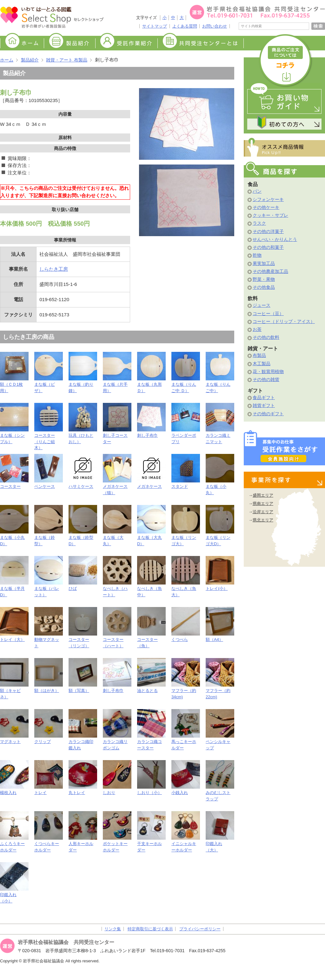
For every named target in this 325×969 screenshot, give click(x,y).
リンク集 (112, 929)
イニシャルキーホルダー (185, 831)
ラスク (259, 223)
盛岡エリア (263, 495)
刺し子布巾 (151, 420)
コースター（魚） (151, 627)
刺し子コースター (117, 423)
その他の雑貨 (266, 379)
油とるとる (151, 675)
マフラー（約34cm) (185, 678)
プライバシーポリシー (200, 929)
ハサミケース (83, 471)
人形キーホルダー (83, 831)
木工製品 (261, 363)
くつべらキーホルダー (48, 831)
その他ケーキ (266, 207)
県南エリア (263, 503)
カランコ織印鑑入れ (83, 729)
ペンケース (48, 471)
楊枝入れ (14, 777)
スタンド (185, 471)
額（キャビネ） (14, 678)
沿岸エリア (263, 511)
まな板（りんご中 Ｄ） (185, 372)
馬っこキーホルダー (185, 729)
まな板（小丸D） (14, 525)
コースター (14, 471)
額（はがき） (48, 675)
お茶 (257, 329)
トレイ (48, 777)
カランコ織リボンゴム (117, 729)
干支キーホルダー (151, 831)
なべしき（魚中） (151, 576)
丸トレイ (83, 777)
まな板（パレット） (48, 576)
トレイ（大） (14, 624)
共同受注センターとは (200, 43)
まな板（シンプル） (14, 423)
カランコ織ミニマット (220, 423)
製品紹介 (69, 43)
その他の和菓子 (268, 247)
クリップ (48, 726)
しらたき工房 (53, 269)
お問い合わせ (214, 26)
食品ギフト (264, 397)
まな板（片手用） (117, 372)
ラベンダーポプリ (185, 423)
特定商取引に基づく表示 (150, 929)
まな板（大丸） (117, 525)
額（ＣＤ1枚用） (14, 372)
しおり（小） (151, 777)
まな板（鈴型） (48, 525)
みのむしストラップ (220, 780)
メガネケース (151, 471)
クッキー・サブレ (270, 215)
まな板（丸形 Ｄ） (151, 372)
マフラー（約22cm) (220, 678)
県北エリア (263, 520)
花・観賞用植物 (268, 371)
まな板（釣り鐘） (83, 372)
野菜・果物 (264, 279)
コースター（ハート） (117, 627)
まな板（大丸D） (151, 525)
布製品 (259, 355)
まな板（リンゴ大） (185, 525)
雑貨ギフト (264, 405)
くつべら (185, 624)
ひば (83, 573)
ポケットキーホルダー (117, 831)
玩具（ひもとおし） (83, 423)
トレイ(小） (220, 573)
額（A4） (220, 624)
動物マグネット (48, 627)
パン (257, 191)
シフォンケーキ (268, 199)
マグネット (14, 726)
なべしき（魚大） (185, 576)
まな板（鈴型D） (83, 525)
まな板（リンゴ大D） (220, 525)
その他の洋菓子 (268, 231)
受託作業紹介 (126, 43)
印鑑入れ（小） (14, 882)
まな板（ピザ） (48, 372)
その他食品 (264, 287)
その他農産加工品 (270, 271)
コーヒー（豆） (268, 313)
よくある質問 (184, 26)
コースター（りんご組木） (48, 426)
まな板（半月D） (14, 576)
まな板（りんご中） (220, 372)
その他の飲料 (266, 337)
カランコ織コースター (151, 729)
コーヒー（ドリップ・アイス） (284, 321)
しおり (117, 777)
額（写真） (83, 675)
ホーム (22, 43)
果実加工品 (264, 263)
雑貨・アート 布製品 (66, 59)
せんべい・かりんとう (275, 239)
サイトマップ (154, 26)
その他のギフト (268, 413)
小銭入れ (185, 777)
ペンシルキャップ (220, 729)
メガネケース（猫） (117, 474)
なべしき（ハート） (117, 576)
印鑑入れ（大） (220, 831)
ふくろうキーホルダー (14, 831)
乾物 (257, 255)
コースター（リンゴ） (83, 627)
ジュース (261, 305)
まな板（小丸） (220, 474)
